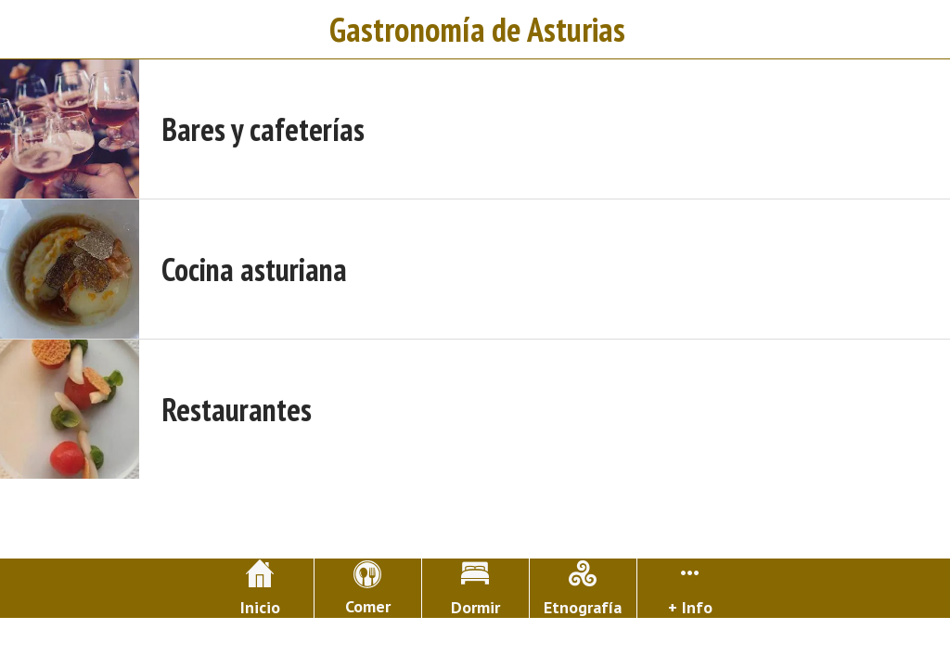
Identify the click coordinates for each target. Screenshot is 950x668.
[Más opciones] (690, 588)
